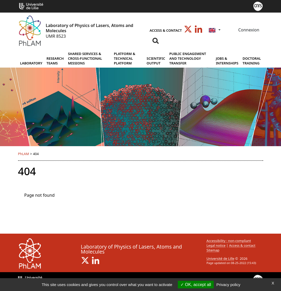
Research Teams (55, 60)
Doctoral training (252, 60)
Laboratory (31, 63)
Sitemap (213, 250)
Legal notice (216, 245)
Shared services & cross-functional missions (85, 58)
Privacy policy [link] (228, 284)
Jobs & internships (227, 60)
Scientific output (156, 60)
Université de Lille (220, 258)
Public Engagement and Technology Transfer (187, 58)
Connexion (248, 30)
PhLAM (23, 153)
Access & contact (166, 30)
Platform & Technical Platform (124, 58)
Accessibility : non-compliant (229, 240)
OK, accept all (195, 284)
